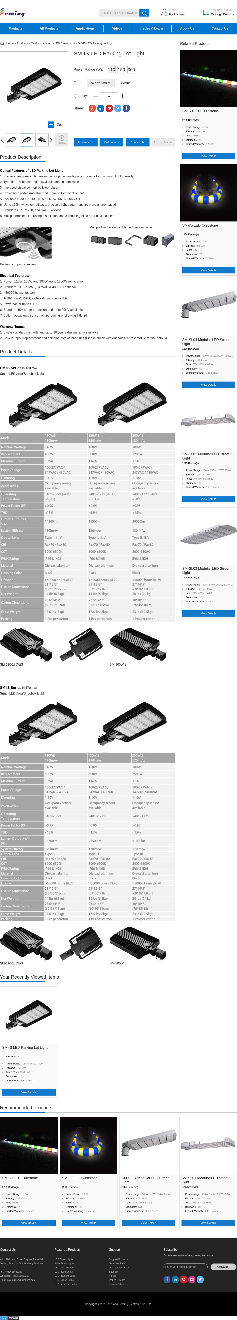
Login (172, 10)
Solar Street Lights (64, 1263)
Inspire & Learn (151, 28)
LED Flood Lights (64, 1271)
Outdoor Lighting (41, 43)
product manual (163, 142)
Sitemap (113, 1271)
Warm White (101, 83)
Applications (85, 28)
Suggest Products (118, 1259)
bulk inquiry (111, 142)
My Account (178, 14)
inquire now (85, 142)
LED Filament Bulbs (65, 1276)
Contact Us (220, 28)
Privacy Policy (116, 1284)
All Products (49, 28)
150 (121, 69)
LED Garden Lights (65, 1267)
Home (10, 43)
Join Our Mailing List (120, 1267)
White (125, 83)
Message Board (222, 14)
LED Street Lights (64, 1259)
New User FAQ (117, 1263)
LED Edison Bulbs (64, 1280)
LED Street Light (65, 43)
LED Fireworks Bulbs (66, 1284)
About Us (187, 28)
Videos (117, 28)
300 (131, 69)
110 (111, 69)
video (61, 139)
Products (15, 28)
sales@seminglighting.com (21, 1280)
